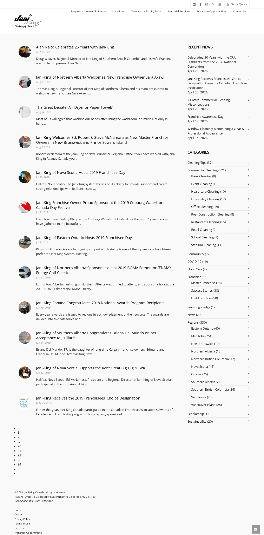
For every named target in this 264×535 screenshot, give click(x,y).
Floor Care (194, 269)
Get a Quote (237, 4)
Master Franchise (203, 283)
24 (19, 464)
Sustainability (196, 421)
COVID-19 (194, 261)
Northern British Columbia (210, 359)
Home (17, 510)
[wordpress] (220, 4)
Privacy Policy (22, 519)
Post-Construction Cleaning (210, 214)
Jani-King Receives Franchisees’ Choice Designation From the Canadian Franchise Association (217, 83)
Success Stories (202, 290)
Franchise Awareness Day (205, 116)
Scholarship (195, 414)
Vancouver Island (203, 405)
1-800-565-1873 (23, 501)
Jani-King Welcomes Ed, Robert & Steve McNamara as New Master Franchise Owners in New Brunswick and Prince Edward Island (102, 140)
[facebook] (201, 4)
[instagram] (207, 4)
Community (195, 254)
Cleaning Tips (196, 162)
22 (19, 455)
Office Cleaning (202, 207)
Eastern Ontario (202, 328)
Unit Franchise (201, 298)
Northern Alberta (203, 351)
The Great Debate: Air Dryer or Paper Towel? (74, 107)
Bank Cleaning (201, 176)
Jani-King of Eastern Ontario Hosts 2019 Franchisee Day (84, 237)
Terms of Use (22, 523)
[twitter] (214, 4)
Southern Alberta (203, 382)
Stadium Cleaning (203, 245)
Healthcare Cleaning (205, 191)
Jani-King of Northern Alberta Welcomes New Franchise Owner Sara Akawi (100, 77)
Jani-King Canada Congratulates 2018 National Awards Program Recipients (100, 302)
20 (19, 446)
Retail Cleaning (201, 229)
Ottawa (196, 374)
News (191, 315)
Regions (193, 322)
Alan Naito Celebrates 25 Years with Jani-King (75, 47)
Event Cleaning (201, 184)
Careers (19, 528)
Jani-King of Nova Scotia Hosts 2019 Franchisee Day (80, 172)
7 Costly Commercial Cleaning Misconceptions (208, 102)
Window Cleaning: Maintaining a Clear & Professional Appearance (215, 131)
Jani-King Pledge (198, 307)
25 (19, 469)
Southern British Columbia (210, 389)
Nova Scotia (199, 366)
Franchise (194, 277)
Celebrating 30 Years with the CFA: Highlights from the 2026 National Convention (211, 61)
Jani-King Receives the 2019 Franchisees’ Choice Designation (88, 398)
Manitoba (198, 336)
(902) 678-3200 (44, 501)
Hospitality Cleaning (205, 199)
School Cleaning (202, 237)
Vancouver (198, 397)
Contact (18, 514)
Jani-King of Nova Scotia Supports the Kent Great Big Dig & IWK (90, 367)
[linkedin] (195, 4)
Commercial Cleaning (202, 170)
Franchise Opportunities (28, 532)
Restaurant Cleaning (205, 222)
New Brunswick (202, 344)
